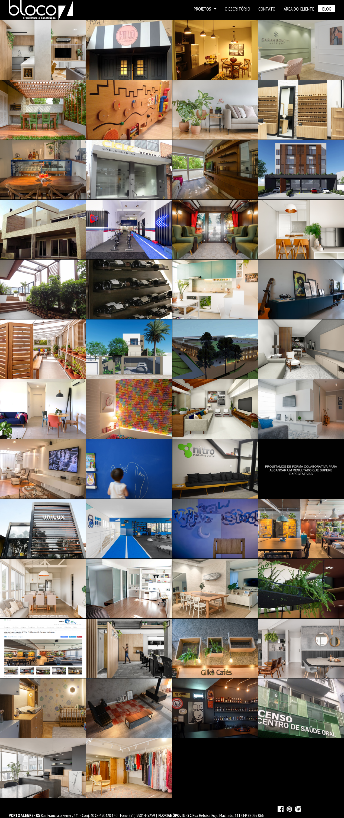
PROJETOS (205, 9)
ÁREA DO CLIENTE (299, 9)
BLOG (326, 9)
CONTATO (266, 9)
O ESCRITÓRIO (237, 9)
